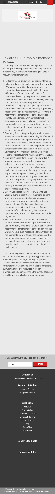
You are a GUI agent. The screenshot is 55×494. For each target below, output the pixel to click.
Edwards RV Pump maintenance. (28, 58)
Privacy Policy (27, 410)
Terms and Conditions (28, 414)
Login (30, 2)
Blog (27, 424)
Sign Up (39, 2)
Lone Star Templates (41, 492)
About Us (27, 407)
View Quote (27, 430)
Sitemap (31, 489)
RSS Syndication (27, 420)
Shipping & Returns (27, 392)
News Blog (27, 427)
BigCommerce (18, 492)
